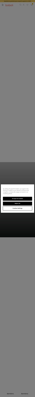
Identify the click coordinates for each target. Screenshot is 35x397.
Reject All (17, 203)
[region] (17, 198)
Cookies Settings (17, 208)
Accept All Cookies (17, 198)
